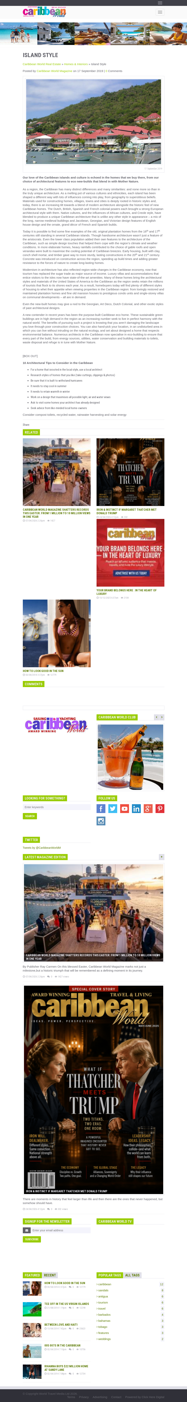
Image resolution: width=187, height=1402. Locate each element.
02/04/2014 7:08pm (55, 1373)
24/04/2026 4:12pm (108, 517)
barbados (130, 1314)
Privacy (84, 1397)
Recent (50, 1275)
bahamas (130, 1320)
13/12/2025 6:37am (107, 597)
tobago (130, 1326)
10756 (80, 1349)
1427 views (62, 976)
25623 (80, 1328)
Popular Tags (110, 1275)
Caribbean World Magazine (55, 71)
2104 (125, 597)
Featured (32, 1275)
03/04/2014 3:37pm (34, 675)
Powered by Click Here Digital (144, 1397)
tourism (130, 1302)
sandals (130, 1290)
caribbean (130, 1284)
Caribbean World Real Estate (42, 64)
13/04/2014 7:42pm (55, 1328)
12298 (80, 1307)
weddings (130, 1339)
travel (130, 1308)
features (130, 1332)
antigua (130, 1296)
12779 (51, 675)
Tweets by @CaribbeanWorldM (42, 847)
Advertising (100, 1397)
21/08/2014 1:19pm (55, 1307)
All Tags (132, 1275)
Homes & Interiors (76, 64)
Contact (116, 1397)
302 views (61, 1209)
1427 (51, 520)
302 (124, 517)
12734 (80, 1373)
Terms (71, 1397)
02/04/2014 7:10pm (55, 1349)
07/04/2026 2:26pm (34, 520)
